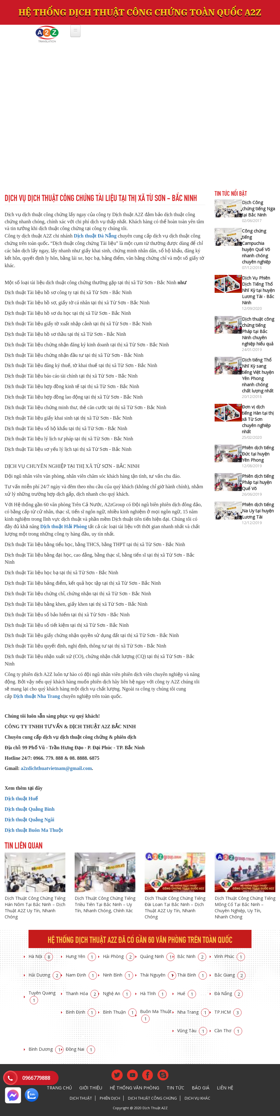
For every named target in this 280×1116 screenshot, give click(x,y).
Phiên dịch (110, 1098)
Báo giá (200, 1088)
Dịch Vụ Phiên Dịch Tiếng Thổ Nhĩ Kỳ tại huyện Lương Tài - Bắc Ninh (258, 290)
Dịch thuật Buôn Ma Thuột (34, 830)
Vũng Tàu (192, 1030)
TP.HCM (228, 1012)
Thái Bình (192, 975)
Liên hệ (225, 1088)
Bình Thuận (120, 1012)
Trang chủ (59, 1088)
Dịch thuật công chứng (152, 1098)
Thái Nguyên (158, 975)
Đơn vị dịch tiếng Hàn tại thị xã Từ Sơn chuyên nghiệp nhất (258, 419)
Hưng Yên (81, 956)
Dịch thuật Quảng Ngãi (29, 819)
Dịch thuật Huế (21, 798)
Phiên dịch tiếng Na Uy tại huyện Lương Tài (258, 511)
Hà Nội (40, 956)
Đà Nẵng (228, 993)
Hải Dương (44, 975)
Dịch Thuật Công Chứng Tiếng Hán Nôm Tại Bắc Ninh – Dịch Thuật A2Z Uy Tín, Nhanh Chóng (35, 907)
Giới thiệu (90, 1088)
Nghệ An (117, 993)
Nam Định (81, 975)
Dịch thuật (81, 1098)
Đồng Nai (80, 1049)
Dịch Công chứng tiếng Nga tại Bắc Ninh (258, 208)
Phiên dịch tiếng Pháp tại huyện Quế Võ (258, 482)
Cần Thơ (228, 1030)
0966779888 (36, 1078)
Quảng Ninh (157, 956)
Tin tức (175, 1088)
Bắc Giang (230, 975)
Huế (186, 993)
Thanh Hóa (82, 993)
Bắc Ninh (191, 956)
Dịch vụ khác (197, 1098)
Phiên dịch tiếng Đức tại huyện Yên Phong (258, 454)
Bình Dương (45, 1049)
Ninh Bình (118, 975)
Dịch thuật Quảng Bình (30, 809)
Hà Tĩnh (153, 993)
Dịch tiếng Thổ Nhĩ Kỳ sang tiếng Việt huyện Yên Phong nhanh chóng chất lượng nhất (258, 375)
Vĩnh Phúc (229, 956)
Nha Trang (193, 1012)
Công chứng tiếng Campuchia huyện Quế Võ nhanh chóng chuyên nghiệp (256, 246)
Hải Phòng (118, 956)
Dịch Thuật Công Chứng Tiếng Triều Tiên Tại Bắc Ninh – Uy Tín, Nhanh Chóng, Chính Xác (105, 904)
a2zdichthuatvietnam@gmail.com (56, 768)
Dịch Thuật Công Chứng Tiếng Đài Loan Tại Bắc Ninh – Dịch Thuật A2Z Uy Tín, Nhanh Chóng (175, 907)
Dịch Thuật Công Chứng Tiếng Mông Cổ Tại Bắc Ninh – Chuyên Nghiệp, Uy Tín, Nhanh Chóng (245, 907)
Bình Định (81, 1012)
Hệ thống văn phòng (134, 1088)
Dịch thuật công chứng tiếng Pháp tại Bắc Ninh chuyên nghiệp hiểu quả (258, 331)
